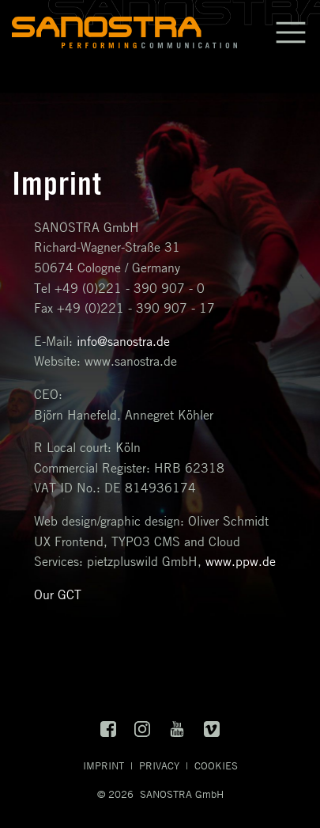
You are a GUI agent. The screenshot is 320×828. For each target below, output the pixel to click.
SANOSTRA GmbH (182, 794)
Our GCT (57, 594)
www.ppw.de (240, 561)
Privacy (159, 765)
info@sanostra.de (123, 341)
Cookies (216, 765)
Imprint (103, 765)
